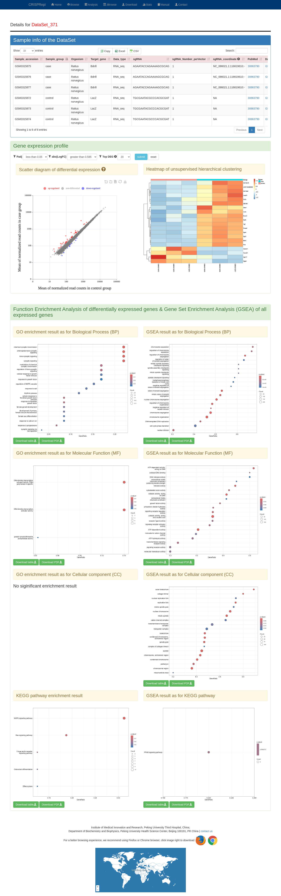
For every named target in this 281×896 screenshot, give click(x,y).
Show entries (28, 51)
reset (153, 156)
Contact (181, 4)
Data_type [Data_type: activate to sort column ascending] (119, 59)
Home (56, 4)
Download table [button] (26, 440)
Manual (163, 4)
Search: (247, 51)
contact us (206, 831)
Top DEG (108, 156)
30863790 (253, 66)
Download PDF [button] (52, 440)
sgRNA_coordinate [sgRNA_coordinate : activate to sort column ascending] (226, 59)
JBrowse (110, 4)
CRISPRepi (37, 5)
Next (260, 129)
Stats (147, 4)
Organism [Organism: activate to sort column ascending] (77, 59)
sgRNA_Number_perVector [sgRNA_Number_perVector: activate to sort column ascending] (189, 59)
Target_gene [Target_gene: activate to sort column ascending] (98, 59)
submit (141, 156)
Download (129, 4)
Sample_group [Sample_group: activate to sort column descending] (55, 59)
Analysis (91, 4)
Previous (241, 129)
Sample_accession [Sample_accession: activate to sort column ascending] (26, 59)
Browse (73, 4)
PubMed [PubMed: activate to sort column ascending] (253, 59)
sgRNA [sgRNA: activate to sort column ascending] (137, 59)
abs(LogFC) (57, 156)
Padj (17, 156)
